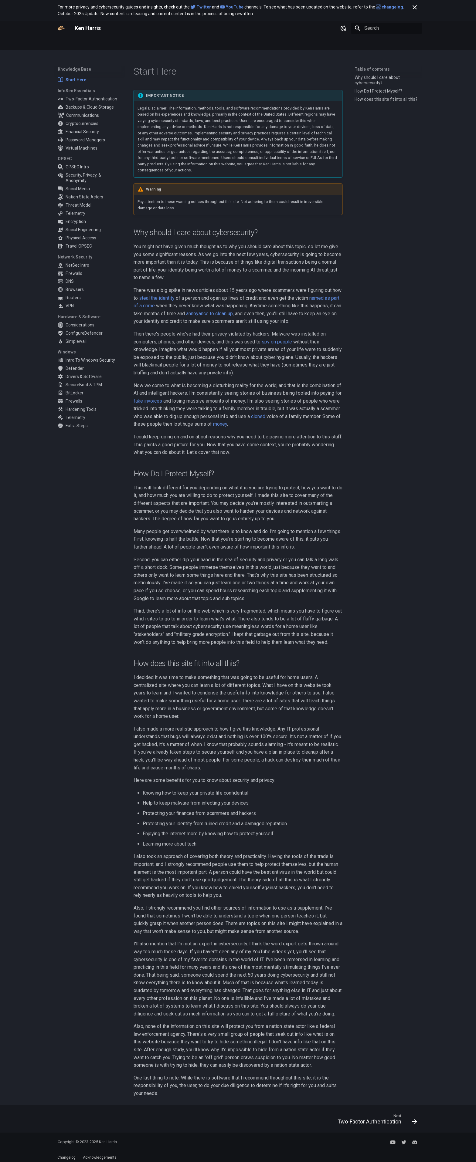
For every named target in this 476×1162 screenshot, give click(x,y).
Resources (115, 43)
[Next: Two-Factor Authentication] (375, 1120)
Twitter (192, 43)
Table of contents (372, 69)
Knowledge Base (77, 43)
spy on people (277, 342)
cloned (258, 416)
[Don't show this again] (414, 7)
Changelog (66, 1157)
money (220, 424)
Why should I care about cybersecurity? (377, 80)
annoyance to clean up (209, 313)
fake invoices (148, 401)
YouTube (168, 43)
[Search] (386, 28)
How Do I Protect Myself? (378, 91)
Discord (213, 43)
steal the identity (157, 298)
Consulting (142, 43)
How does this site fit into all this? (386, 99)
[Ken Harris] (61, 28)
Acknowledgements (100, 1157)
